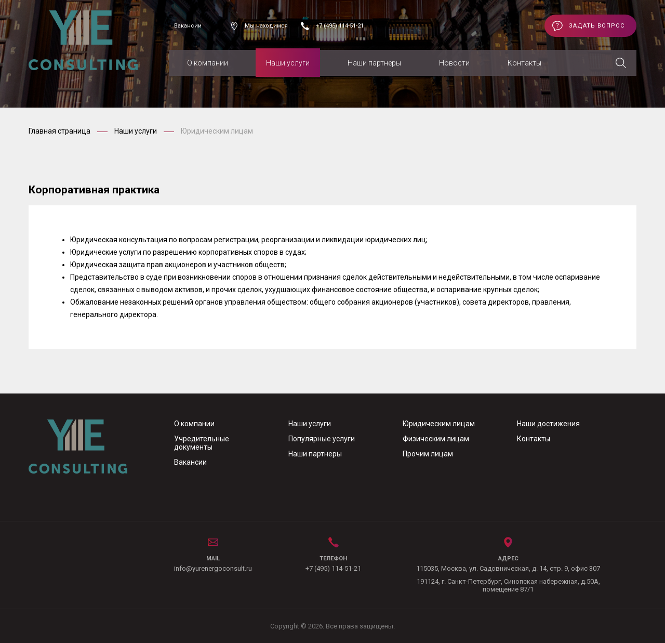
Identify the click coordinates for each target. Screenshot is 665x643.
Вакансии (188, 25)
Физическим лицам (436, 439)
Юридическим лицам (439, 423)
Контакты (524, 63)
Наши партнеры (374, 63)
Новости (454, 63)
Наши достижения (548, 423)
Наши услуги (288, 63)
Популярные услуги (321, 439)
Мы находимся (266, 25)
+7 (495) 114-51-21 (339, 25)
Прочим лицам (428, 454)
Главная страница (60, 131)
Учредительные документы (201, 443)
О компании (207, 63)
